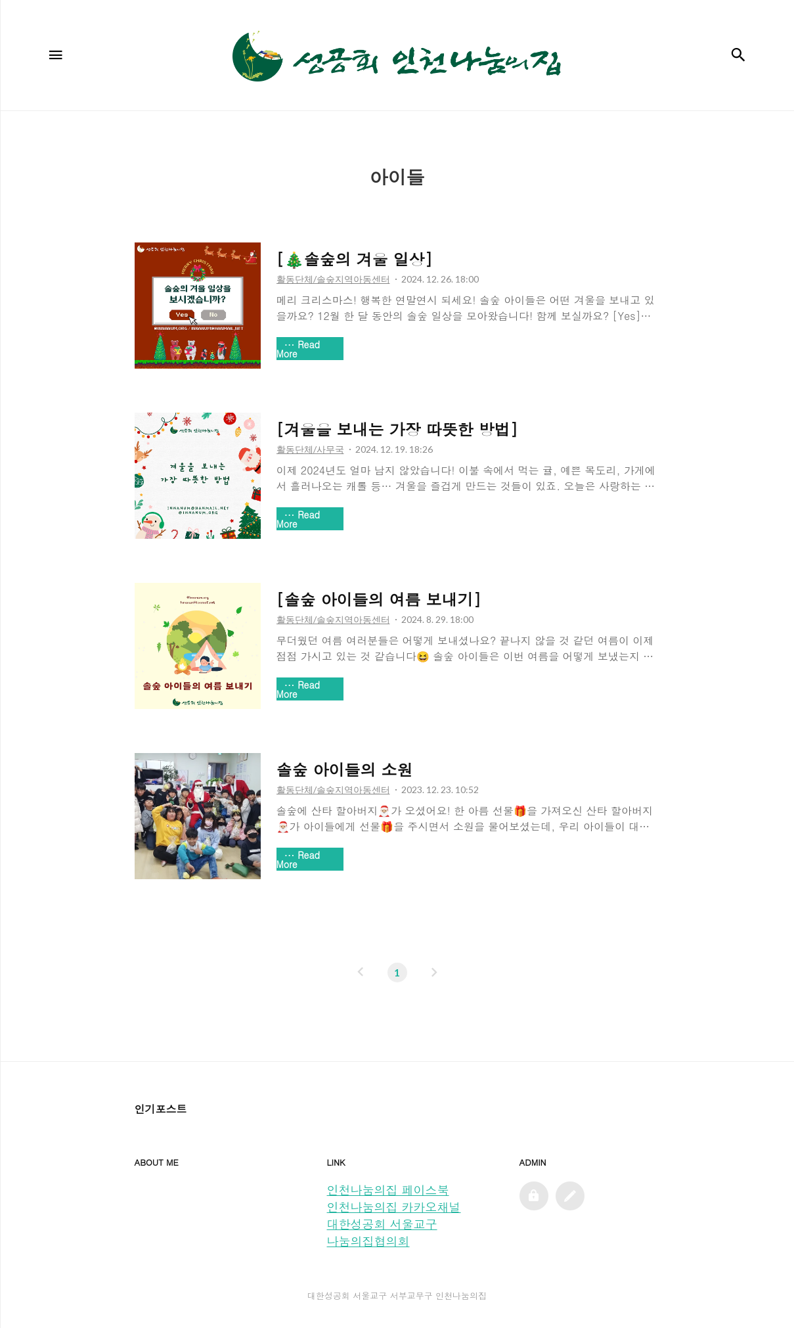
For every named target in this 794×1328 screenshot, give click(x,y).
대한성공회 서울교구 (382, 1224)
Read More (298, 349)
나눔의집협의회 (368, 1241)
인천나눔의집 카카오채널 (394, 1207)
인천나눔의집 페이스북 (388, 1189)
